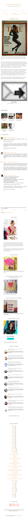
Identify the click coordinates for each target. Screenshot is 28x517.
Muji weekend (15, 465)
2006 (14, 497)
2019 (14, 435)
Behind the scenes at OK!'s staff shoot (15, 458)
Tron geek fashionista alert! (15, 462)
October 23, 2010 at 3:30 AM (11, 175)
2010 (13, 447)
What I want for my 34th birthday (15, 454)
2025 (14, 427)
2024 (14, 428)
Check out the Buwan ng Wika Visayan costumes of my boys (15, 369)
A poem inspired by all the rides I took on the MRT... (15, 478)
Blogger (18, 510)
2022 (14, 431)
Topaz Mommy (15, 14)
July (14, 483)
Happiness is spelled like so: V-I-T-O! (14, 463)
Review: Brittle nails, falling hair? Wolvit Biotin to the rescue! (16, 401)
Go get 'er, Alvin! (14, 473)
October (14, 451)
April (14, 487)
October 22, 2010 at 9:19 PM (11, 137)
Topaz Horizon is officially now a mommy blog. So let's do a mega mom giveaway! (15, 356)
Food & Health (17, 103)
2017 (14, 438)
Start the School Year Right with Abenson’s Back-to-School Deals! (14, 362)
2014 (14, 442)
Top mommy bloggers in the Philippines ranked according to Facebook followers (16, 407)
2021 (14, 432)
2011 (13, 446)
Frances (5, 162)
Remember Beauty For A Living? (15, 469)
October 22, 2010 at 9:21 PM (11, 152)
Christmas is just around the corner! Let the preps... (15, 470)
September (14, 480)
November (14, 450)
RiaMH (5, 175)
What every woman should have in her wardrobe (15, 474)
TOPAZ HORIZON (14, 5)
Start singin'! (15, 477)
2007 (14, 495)
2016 (13, 439)
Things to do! (15, 455)
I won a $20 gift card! (15, 459)
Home (4, 13)
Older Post (25, 210)
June (14, 484)
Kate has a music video (14, 452)
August (14, 481)
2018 (14, 436)
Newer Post (3, 210)
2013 (13, 443)
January (14, 491)
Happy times (15, 467)
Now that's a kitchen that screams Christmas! (15, 466)
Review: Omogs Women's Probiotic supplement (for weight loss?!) (14, 381)
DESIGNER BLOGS (18, 515)
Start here (13, 13)
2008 (14, 494)
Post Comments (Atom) (9, 212)
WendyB (5, 137)
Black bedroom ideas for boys (13, 387)
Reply (4, 149)
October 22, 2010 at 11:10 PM (12, 162)
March (14, 488)
